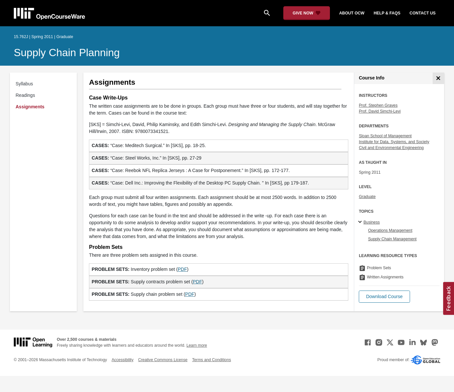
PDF (182, 269)
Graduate (367, 196)
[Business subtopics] (361, 222)
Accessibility (123, 360)
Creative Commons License (162, 360)
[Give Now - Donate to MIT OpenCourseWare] (306, 13)
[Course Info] (438, 78)
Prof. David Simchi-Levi (379, 111)
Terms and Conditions (211, 360)
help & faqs (387, 13)
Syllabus (24, 83)
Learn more (196, 345)
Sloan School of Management (385, 136)
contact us (423, 13)
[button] (384, 297)
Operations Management (390, 230)
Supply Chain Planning (67, 52)
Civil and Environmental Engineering (391, 147)
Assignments (30, 106)
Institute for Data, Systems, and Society (394, 142)
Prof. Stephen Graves (378, 105)
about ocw (351, 13)
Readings (25, 95)
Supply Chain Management (392, 239)
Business (371, 222)
